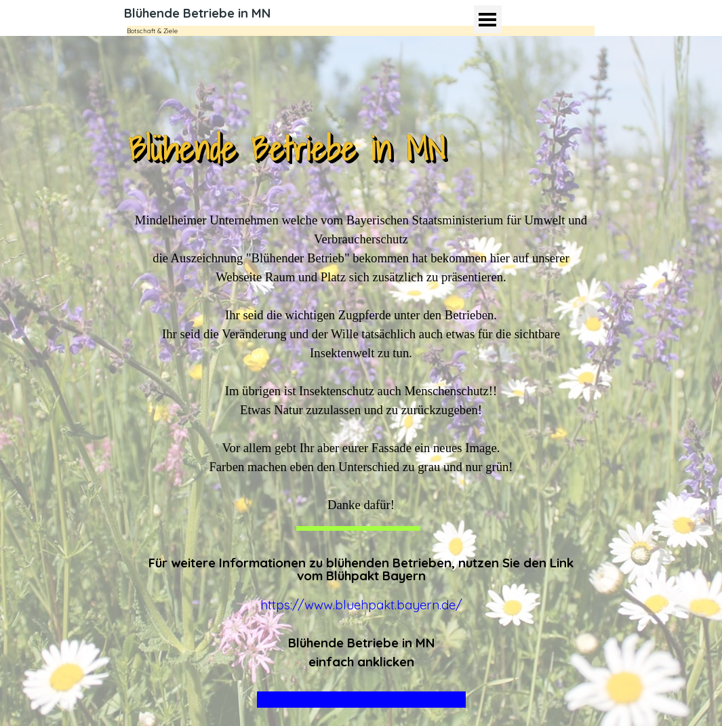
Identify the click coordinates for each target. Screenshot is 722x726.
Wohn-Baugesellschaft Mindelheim (361, 699)
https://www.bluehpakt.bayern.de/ (361, 605)
